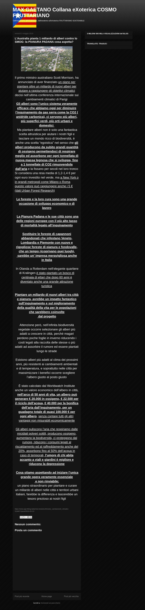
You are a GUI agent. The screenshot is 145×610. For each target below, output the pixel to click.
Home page (47, 596)
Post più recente (22, 596)
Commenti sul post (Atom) (50, 603)
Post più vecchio (71, 596)
